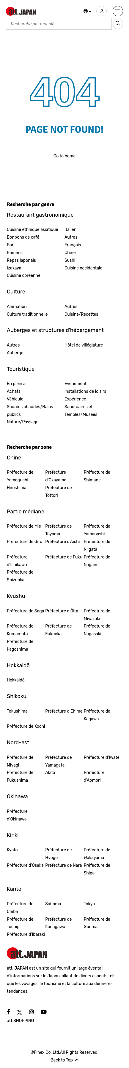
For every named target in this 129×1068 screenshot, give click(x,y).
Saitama (53, 903)
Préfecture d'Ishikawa (17, 561)
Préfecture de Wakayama (97, 853)
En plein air (17, 383)
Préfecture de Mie (24, 526)
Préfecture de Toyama (58, 530)
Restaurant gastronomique (40, 215)
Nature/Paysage (22, 421)
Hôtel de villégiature (83, 345)
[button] (88, 11)
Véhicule (15, 399)
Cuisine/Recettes (81, 314)
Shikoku (16, 696)
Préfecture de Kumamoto (20, 630)
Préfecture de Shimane (97, 476)
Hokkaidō (18, 665)
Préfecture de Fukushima (20, 776)
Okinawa (17, 796)
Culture (16, 291)
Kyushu (16, 596)
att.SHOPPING (20, 1020)
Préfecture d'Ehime (63, 711)
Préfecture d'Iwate (101, 757)
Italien (70, 229)
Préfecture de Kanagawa (58, 923)
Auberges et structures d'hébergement (55, 330)
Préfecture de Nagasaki (97, 630)
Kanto (14, 889)
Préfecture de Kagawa (97, 715)
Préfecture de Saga (25, 611)
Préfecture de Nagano (97, 561)
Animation (17, 306)
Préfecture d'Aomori (94, 776)
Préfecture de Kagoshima (20, 645)
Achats (14, 391)
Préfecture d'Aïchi (62, 541)
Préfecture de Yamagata (58, 761)
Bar (10, 245)
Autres (70, 237)
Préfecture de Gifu (24, 541)
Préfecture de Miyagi (20, 761)
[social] (8, 1012)
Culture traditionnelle (27, 314)
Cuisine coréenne (23, 275)
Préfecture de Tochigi (20, 923)
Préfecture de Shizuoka (20, 576)
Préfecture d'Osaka (25, 865)
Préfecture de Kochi (26, 726)
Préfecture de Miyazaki (97, 615)
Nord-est (18, 742)
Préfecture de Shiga (97, 869)
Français (72, 245)
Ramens (15, 252)
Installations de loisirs (85, 391)
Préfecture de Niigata (97, 545)
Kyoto (12, 850)
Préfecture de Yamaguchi (20, 476)
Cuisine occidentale (83, 268)
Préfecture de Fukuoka (58, 630)
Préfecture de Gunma (97, 923)
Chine (70, 252)
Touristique (20, 369)
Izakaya (14, 268)
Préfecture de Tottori (58, 491)
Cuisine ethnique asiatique (32, 229)
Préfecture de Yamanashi (97, 530)
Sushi (69, 260)
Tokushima (17, 711)
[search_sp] (118, 24)
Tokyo (89, 903)
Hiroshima (16, 487)
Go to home (65, 156)
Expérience (75, 399)
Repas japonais (21, 260)
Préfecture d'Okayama (55, 476)
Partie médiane (25, 511)
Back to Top (64, 1060)
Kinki (13, 835)
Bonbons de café (23, 237)
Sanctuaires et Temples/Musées (80, 410)
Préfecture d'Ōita (61, 611)
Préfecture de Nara (63, 865)
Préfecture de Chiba (20, 907)
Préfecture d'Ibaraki (26, 934)
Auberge (15, 352)
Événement (75, 383)
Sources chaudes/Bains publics (30, 410)
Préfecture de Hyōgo (58, 853)
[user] (101, 11)
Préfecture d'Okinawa (17, 815)
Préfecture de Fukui (64, 557)
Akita (50, 772)
